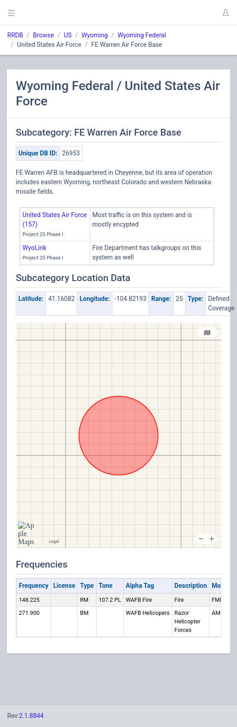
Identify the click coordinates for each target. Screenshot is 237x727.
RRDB (15, 35)
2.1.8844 (31, 715)
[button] (225, 13)
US (67, 35)
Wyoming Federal (141, 35)
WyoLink (34, 247)
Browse (43, 35)
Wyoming (94, 35)
